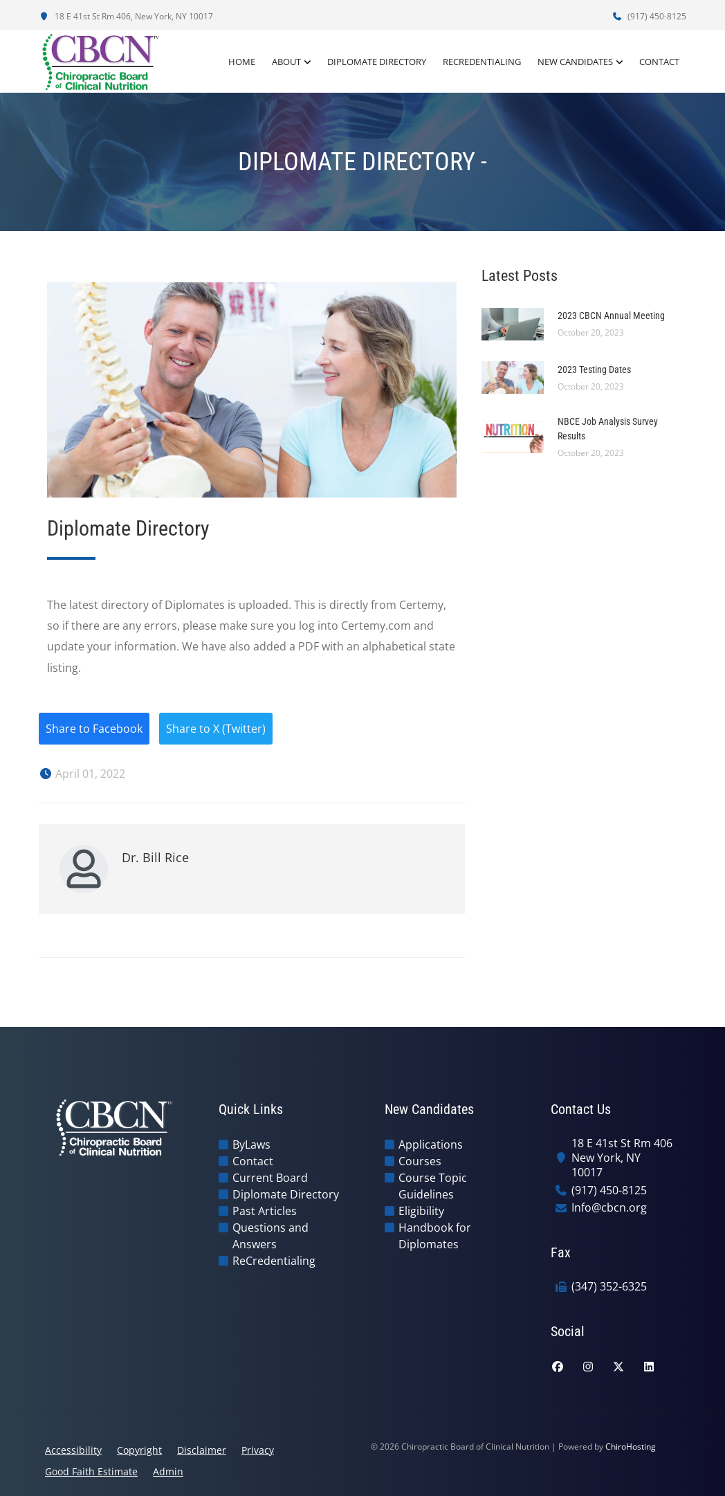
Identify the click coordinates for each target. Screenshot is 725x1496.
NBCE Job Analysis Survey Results (608, 428)
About (286, 61)
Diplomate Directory (376, 61)
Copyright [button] (139, 1450)
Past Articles (264, 1211)
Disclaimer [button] (201, 1450)
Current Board (270, 1177)
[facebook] (558, 1366)
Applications (430, 1144)
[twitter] (618, 1366)
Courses (419, 1161)
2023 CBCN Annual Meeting (611, 315)
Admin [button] (168, 1471)
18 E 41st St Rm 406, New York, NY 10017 (126, 16)
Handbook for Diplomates (434, 1236)
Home (241, 61)
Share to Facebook (94, 728)
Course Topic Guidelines (432, 1186)
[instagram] (588, 1366)
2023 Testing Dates (594, 369)
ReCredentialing (482, 61)
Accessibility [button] (73, 1450)
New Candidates (575, 61)
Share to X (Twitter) (216, 728)
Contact (659, 61)
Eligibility (421, 1211)
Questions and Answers (270, 1236)
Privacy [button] (257, 1450)
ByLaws (251, 1144)
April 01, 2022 (82, 773)
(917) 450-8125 (649, 16)
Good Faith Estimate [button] (91, 1471)
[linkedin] (649, 1366)
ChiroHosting (630, 1446)
